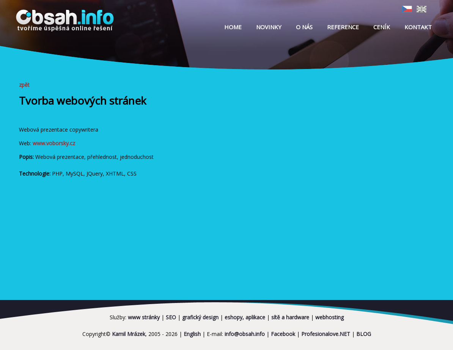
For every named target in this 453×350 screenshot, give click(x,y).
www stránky (144, 317)
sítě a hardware (290, 317)
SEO (171, 317)
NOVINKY (269, 27)
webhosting (329, 317)
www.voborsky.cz (54, 143)
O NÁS (304, 27)
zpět (27, 84)
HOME (233, 27)
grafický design (200, 317)
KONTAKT (418, 27)
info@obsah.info (245, 333)
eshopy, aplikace (245, 317)
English (192, 333)
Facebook (283, 333)
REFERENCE (343, 27)
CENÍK (381, 27)
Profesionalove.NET (325, 333)
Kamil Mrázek (128, 333)
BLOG (363, 333)
